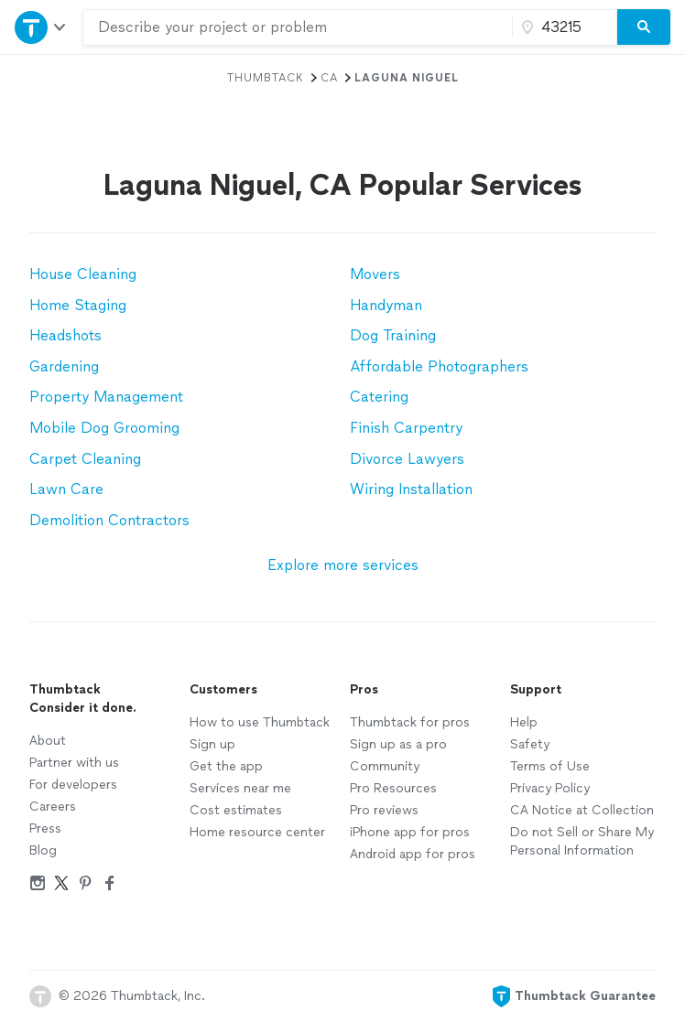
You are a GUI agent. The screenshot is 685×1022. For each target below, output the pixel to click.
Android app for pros (412, 854)
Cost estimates (236, 810)
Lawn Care (66, 489)
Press (45, 828)
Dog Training (393, 335)
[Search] (643, 27)
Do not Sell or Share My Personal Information (582, 841)
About (47, 740)
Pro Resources (393, 788)
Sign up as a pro (398, 744)
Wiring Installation (411, 489)
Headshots (65, 335)
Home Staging (77, 305)
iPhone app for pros (410, 832)
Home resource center (257, 832)
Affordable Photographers (439, 366)
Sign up (212, 744)
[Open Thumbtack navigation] (41, 27)
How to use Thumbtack (260, 722)
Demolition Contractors (109, 520)
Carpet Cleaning (85, 459)
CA (329, 77)
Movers (375, 274)
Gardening (64, 366)
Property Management (106, 396)
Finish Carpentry (406, 427)
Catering (379, 396)
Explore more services (343, 565)
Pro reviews (384, 810)
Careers (52, 806)
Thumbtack (265, 77)
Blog (43, 850)
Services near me (240, 788)
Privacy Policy (550, 788)
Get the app (226, 766)
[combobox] (297, 27)
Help (524, 722)
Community (384, 766)
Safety (529, 744)
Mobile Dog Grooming (104, 427)
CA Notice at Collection (582, 810)
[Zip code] (562, 27)
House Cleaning (82, 274)
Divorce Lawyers (407, 459)
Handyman (386, 305)
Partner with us (74, 762)
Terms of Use (550, 766)
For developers (73, 784)
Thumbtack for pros (410, 722)
